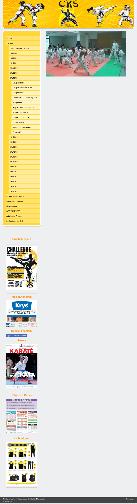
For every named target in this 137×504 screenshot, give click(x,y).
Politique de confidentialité (26, 499)
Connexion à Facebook (17, 336)
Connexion (130, 499)
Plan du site (40, 499)
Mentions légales (9, 499)
